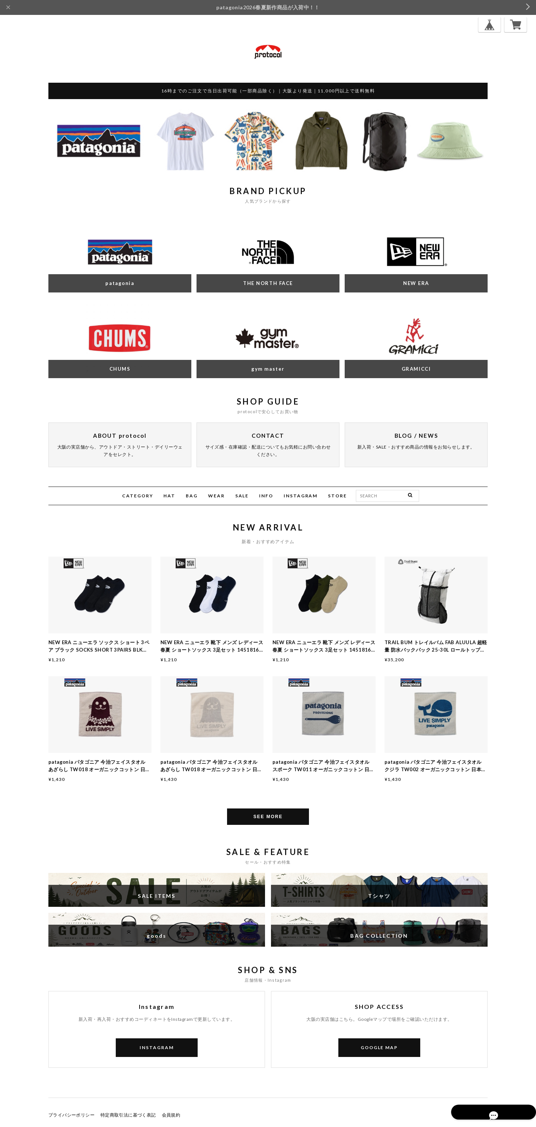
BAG (192, 495)
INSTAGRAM (301, 495)
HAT (169, 495)
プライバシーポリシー (71, 1115)
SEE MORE (268, 816)
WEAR (216, 495)
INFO (266, 495)
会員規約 (171, 1115)
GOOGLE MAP (379, 1047)
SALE (242, 495)
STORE (337, 495)
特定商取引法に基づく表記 (128, 1115)
